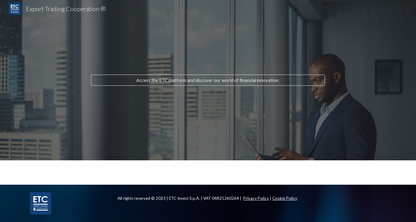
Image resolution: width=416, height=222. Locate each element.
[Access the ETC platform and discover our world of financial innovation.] (208, 80)
